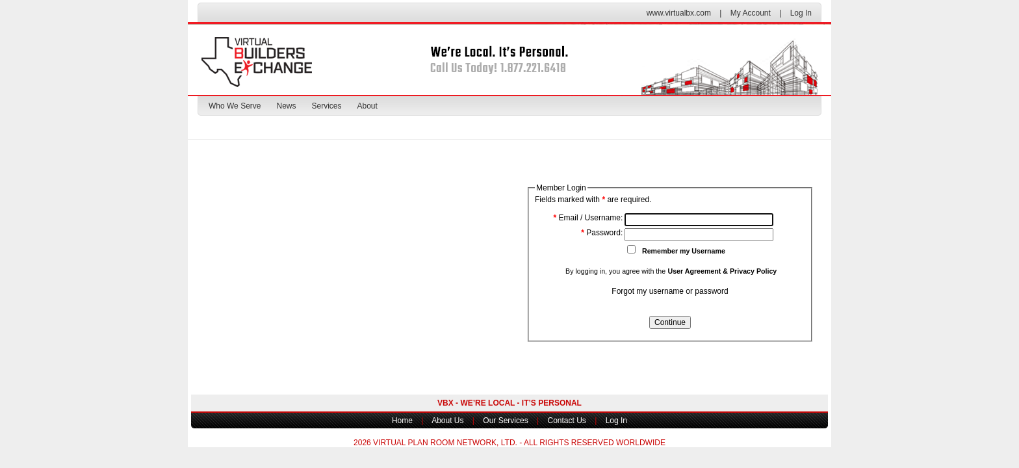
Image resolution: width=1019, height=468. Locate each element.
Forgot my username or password (670, 291)
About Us (447, 420)
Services (327, 105)
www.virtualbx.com (679, 13)
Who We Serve (235, 105)
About (367, 105)
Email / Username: (588, 217)
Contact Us (566, 420)
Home (402, 420)
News (286, 105)
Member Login (561, 187)
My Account (750, 13)
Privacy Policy (753, 271)
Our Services (505, 420)
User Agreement (694, 271)
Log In (801, 13)
